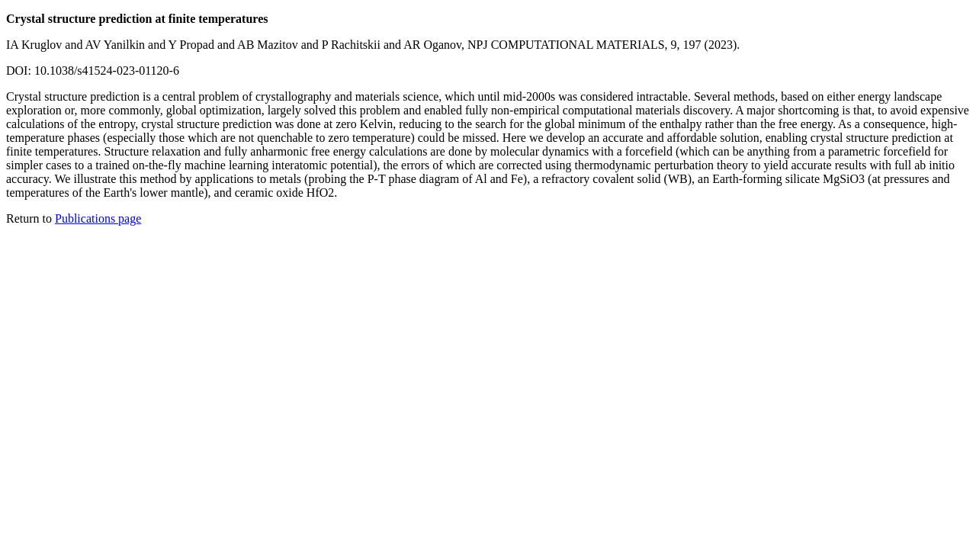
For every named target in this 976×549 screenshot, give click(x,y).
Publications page (98, 218)
